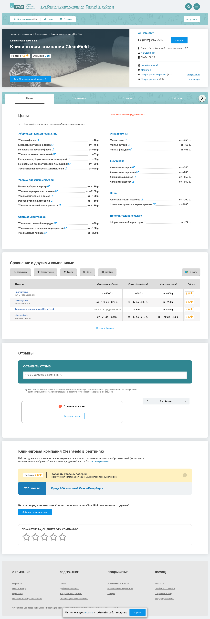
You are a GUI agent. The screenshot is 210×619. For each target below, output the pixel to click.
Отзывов (39, 55)
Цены (48, 19)
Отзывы (66, 19)
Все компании (25, 19)
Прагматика (21, 292)
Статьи (63, 583)
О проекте (17, 583)
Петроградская (149, 79)
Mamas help (21, 315)
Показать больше (105, 328)
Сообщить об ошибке (166, 588)
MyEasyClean (21, 300)
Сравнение (79, 98)
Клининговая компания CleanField (34, 309)
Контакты (160, 583)
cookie (89, 612)
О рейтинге (18, 593)
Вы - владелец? (146, 33)
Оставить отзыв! (72, 416)
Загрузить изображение (73, 593)
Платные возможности (119, 583)
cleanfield (146, 70)
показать (179, 40)
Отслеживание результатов (122, 588)
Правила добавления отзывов (76, 598)
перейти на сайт (150, 65)
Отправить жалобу (165, 593)
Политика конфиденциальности (29, 598)
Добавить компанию (71, 588)
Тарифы (111, 593)
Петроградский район (153, 74)
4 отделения (148, 52)
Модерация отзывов (166, 598)
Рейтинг (177, 98)
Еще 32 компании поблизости (30, 79)
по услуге (191, 19)
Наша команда (20, 588)
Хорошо (137, 612)
